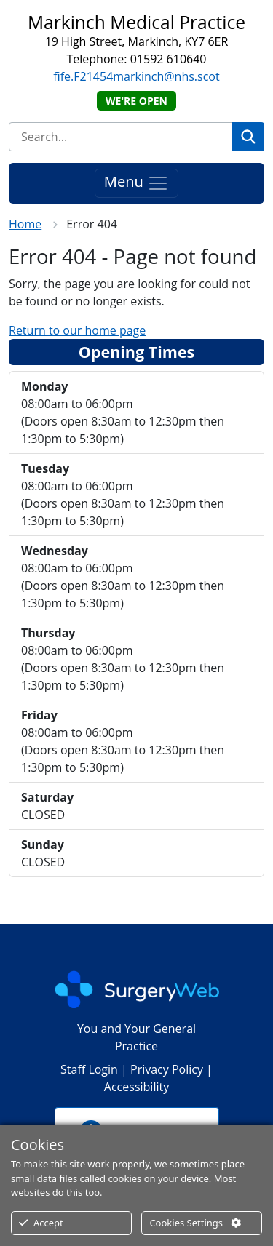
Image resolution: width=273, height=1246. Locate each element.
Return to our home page (77, 330)
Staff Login (89, 1069)
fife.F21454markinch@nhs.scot (136, 76)
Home (25, 224)
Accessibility (136, 1087)
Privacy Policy (166, 1069)
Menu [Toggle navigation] (136, 183)
